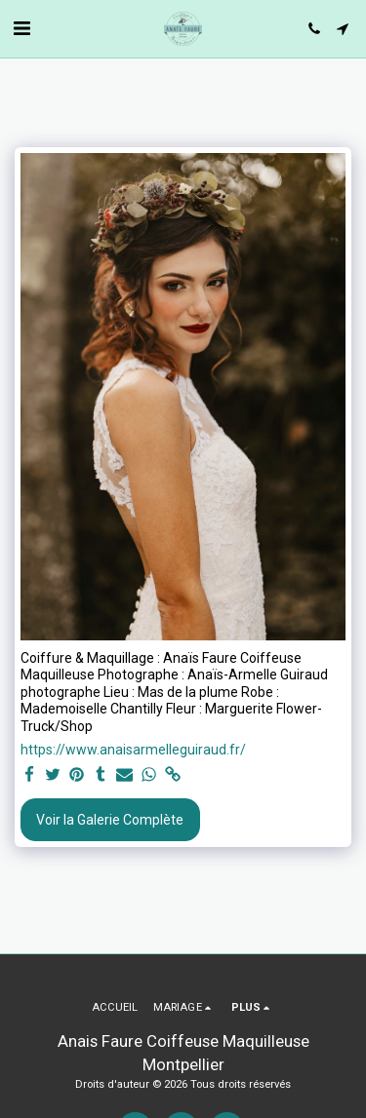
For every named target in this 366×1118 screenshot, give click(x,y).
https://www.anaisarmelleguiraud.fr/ (133, 749)
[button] (21, 28)
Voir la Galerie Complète (109, 820)
